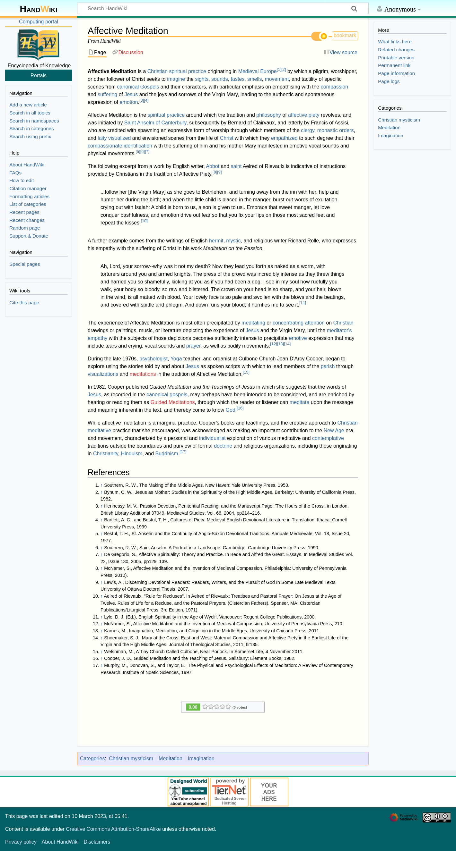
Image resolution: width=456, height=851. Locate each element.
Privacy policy (21, 842)
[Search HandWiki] (222, 8)
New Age (334, 430)
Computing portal (38, 21)
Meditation (170, 758)
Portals (39, 75)
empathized (284, 138)
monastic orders (335, 130)
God (230, 410)
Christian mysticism (131, 758)
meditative (99, 430)
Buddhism (166, 453)
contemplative (328, 438)
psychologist (153, 358)
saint (236, 166)
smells (254, 79)
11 (302, 302)
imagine (176, 79)
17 (183, 451)
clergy (307, 130)
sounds (219, 79)
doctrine (223, 446)
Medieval (248, 71)
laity (102, 138)
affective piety (304, 115)
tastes (238, 79)
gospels (178, 394)
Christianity (105, 453)
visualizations (103, 374)
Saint (130, 122)
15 (246, 372)
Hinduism (132, 453)
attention (315, 322)
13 (280, 343)
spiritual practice (187, 71)
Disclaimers (97, 842)
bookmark (345, 35)
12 (273, 343)
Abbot (212, 166)
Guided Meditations (173, 402)
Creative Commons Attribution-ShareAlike (113, 829)
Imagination (201, 758)
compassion (334, 86)
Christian (157, 71)
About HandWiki (60, 842)
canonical (157, 394)
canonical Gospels (138, 86)
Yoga (176, 358)
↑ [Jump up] (102, 485)
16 (240, 408)
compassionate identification (120, 145)
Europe (268, 71)
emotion (129, 102)
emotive (298, 338)
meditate (299, 402)
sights (201, 79)
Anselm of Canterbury (162, 122)
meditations (143, 374)
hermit (216, 240)
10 (144, 220)
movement (277, 79)
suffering (107, 94)
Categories (92, 758)
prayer (193, 346)
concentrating (288, 322)
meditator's (339, 330)
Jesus (131, 94)
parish (328, 366)
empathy (97, 338)
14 (287, 343)
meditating (253, 322)
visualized (119, 138)
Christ (226, 138)
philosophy (268, 115)
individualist (212, 438)
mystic (233, 240)
